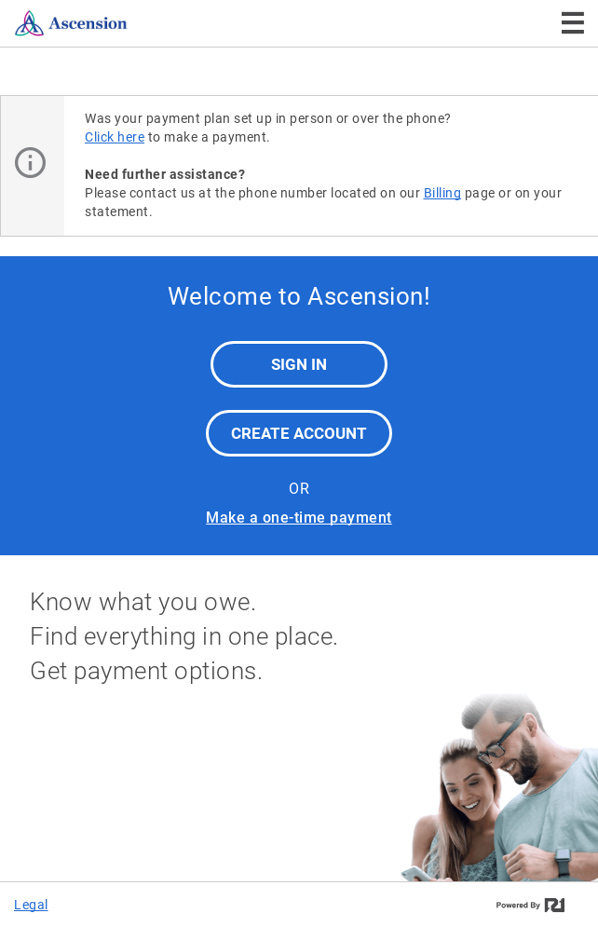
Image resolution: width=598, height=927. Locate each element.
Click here (114, 137)
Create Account (299, 433)
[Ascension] (110, 23)
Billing (443, 192)
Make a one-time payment (299, 517)
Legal (31, 904)
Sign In (299, 364)
